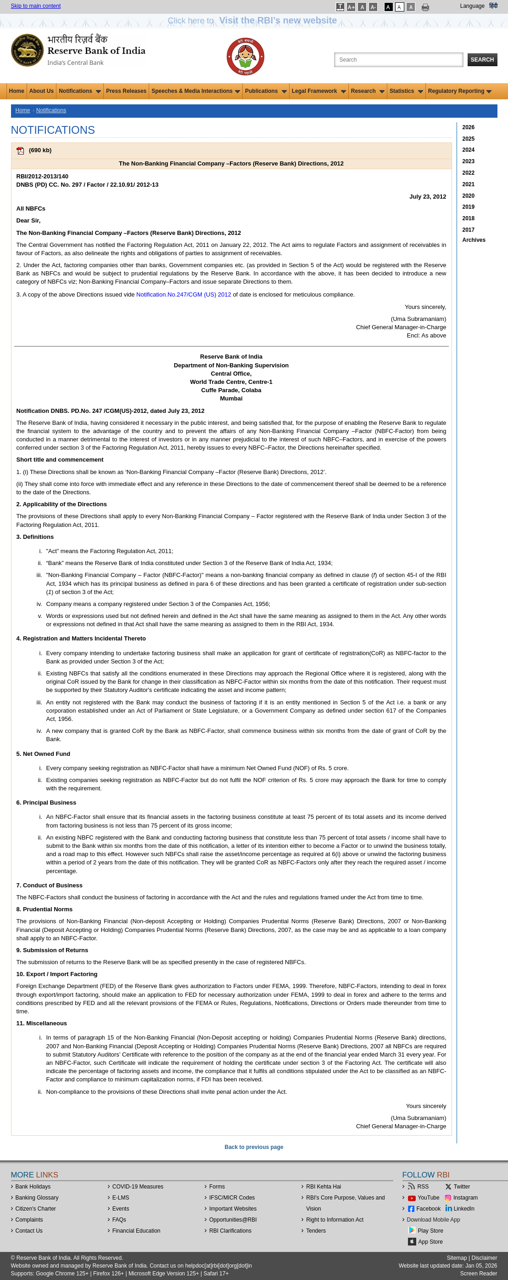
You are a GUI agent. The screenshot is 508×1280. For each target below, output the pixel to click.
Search (482, 60)
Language (472, 6)
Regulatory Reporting (460, 91)
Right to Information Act (334, 1220)
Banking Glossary (37, 1197)
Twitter (462, 1186)
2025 (469, 139)
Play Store (430, 1231)
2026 (469, 127)
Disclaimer (484, 1258)
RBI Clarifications (230, 1231)
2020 (469, 196)
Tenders (316, 1231)
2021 (469, 184)
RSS (423, 1186)
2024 (469, 150)
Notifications (80, 91)
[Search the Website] (398, 59)
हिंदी (493, 6)
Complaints (29, 1220)
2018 (469, 218)
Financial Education (136, 1231)
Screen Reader (478, 1273)
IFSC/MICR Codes (232, 1197)
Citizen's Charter (36, 1209)
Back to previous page (253, 1147)
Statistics (406, 91)
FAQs (119, 1220)
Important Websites (233, 1209)
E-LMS (120, 1197)
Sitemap (457, 1258)
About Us (41, 91)
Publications (266, 91)
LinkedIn (464, 1209)
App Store (431, 1242)
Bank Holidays (33, 1186)
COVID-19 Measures (137, 1186)
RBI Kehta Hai (323, 1186)
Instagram (465, 1197)
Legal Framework (319, 91)
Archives (474, 240)
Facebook (429, 1209)
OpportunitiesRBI (233, 1220)
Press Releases (126, 91)
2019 (469, 207)
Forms (217, 1186)
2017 (469, 230)
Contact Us (29, 1231)
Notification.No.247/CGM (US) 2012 (183, 294)
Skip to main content (36, 6)
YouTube (429, 1197)
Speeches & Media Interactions (195, 91)
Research (368, 91)
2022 (469, 173)
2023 (469, 161)
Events (120, 1209)
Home (16, 91)
